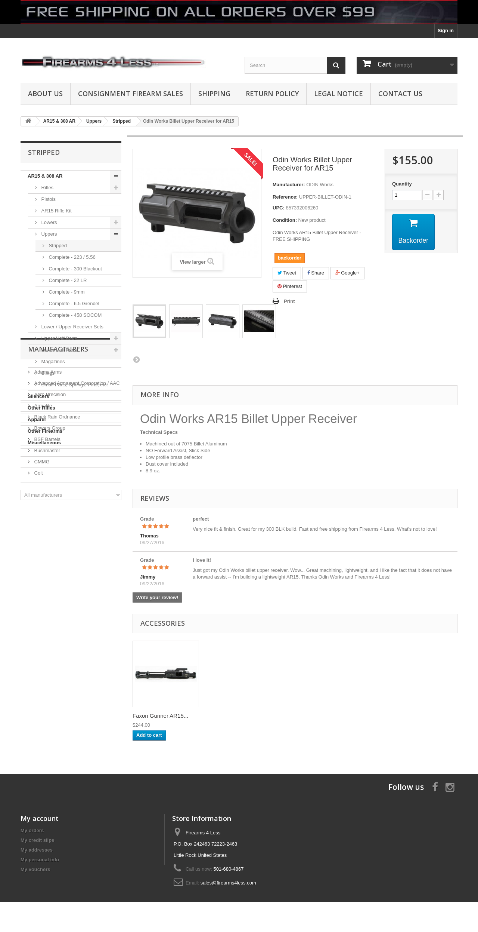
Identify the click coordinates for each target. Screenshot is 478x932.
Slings (47, 373)
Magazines (52, 361)
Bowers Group (49, 547)
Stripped (57, 245)
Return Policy (272, 93)
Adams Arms (47, 491)
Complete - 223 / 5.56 (71, 257)
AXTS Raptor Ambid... (234, 715)
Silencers (38, 396)
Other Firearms (45, 431)
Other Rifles (41, 408)
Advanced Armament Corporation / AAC (76, 502)
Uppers (48, 234)
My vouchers (35, 869)
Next (136, 359)
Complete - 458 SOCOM (74, 315)
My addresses (37, 850)
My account (40, 818)
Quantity (402, 184)
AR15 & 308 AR (45, 176)
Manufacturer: (289, 184)
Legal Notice (338, 93)
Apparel (37, 419)
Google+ (347, 273)
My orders (32, 830)
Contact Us (400, 93)
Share (315, 273)
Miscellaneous (44, 442)
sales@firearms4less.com (228, 883)
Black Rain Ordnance (56, 536)
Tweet (286, 273)
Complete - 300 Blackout (74, 269)
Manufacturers (58, 471)
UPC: (279, 208)
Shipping (214, 93)
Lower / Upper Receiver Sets (71, 326)
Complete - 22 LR (67, 280)
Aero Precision (49, 513)
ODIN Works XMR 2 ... (161, 715)
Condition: (285, 220)
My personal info (40, 859)
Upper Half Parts (58, 338)
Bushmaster (46, 570)
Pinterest (289, 286)
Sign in (446, 30)
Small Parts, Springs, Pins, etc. (74, 384)
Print (289, 301)
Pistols (48, 199)
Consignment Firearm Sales (130, 93)
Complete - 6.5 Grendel (73, 303)
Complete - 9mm (66, 292)
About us (45, 93)
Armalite (42, 525)
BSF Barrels (46, 558)
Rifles (46, 187)
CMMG (41, 581)
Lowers (48, 222)
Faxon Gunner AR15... (308, 715)
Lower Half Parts (58, 350)
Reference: (285, 197)
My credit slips (37, 840)
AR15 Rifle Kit (56, 211)
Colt (38, 592)
